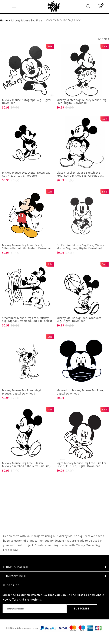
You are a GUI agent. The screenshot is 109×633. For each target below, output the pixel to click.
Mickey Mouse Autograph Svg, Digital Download (26, 101)
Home (4, 20)
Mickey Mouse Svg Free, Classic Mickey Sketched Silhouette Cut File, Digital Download (26, 466)
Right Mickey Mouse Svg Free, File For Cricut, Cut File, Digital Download (81, 464)
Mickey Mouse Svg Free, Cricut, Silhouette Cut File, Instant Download (27, 246)
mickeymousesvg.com (27, 628)
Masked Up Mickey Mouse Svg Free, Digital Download (80, 392)
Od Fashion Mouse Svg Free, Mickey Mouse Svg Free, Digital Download (80, 246)
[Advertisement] (27, 506)
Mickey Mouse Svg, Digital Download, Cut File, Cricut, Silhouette (27, 174)
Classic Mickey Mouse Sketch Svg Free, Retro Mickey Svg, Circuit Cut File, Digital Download (79, 176)
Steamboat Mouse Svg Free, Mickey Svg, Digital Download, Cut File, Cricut (27, 319)
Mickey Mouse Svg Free (26, 20)
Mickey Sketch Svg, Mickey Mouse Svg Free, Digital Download (81, 101)
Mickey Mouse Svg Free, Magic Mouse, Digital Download (22, 392)
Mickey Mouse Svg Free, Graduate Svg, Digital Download (79, 319)
